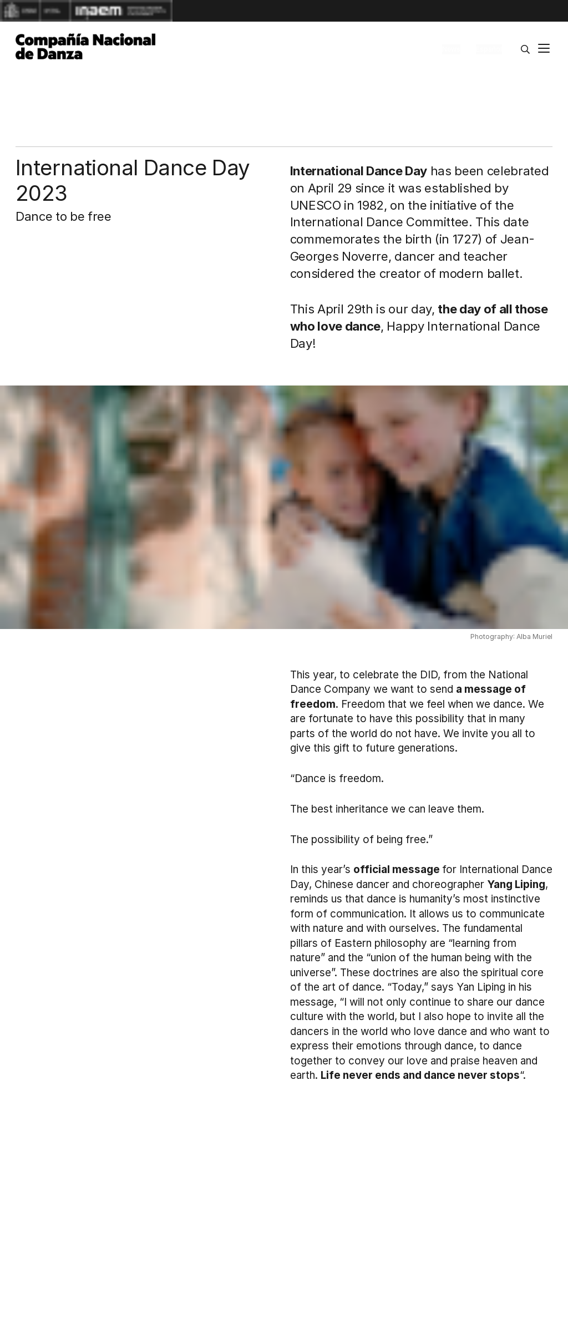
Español (489, 49)
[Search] (525, 49)
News (451, 49)
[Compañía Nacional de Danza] (85, 46)
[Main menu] (543, 49)
